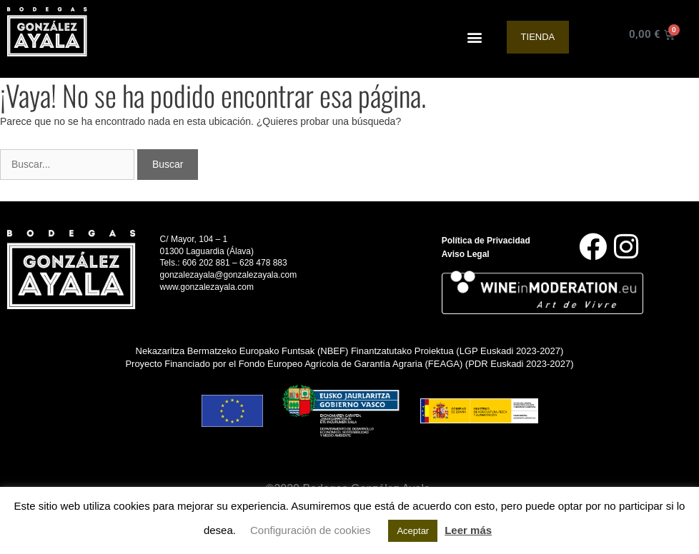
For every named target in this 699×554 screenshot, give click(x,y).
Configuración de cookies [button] (310, 530)
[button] (475, 37)
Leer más (468, 530)
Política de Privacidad (486, 241)
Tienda (538, 36)
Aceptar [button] (413, 530)
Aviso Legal (466, 254)
